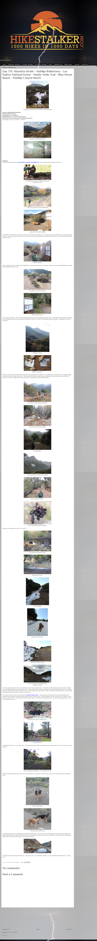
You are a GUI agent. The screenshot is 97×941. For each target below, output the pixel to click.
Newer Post (5, 929)
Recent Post (85, 64)
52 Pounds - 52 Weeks (40, 64)
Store (50, 64)
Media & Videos (68, 64)
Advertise (77, 64)
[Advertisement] (37, 918)
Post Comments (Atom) (13, 932)
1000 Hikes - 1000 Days (14, 64)
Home (4, 64)
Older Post (69, 929)
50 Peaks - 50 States (27, 64)
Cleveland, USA (58, 64)
